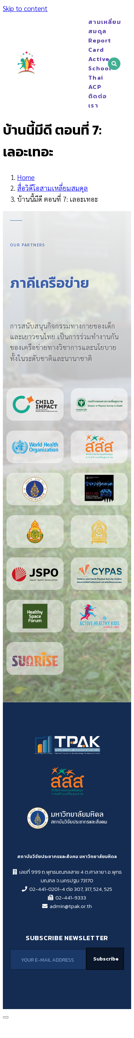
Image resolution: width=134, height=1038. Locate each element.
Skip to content (25, 8)
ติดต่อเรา (96, 100)
